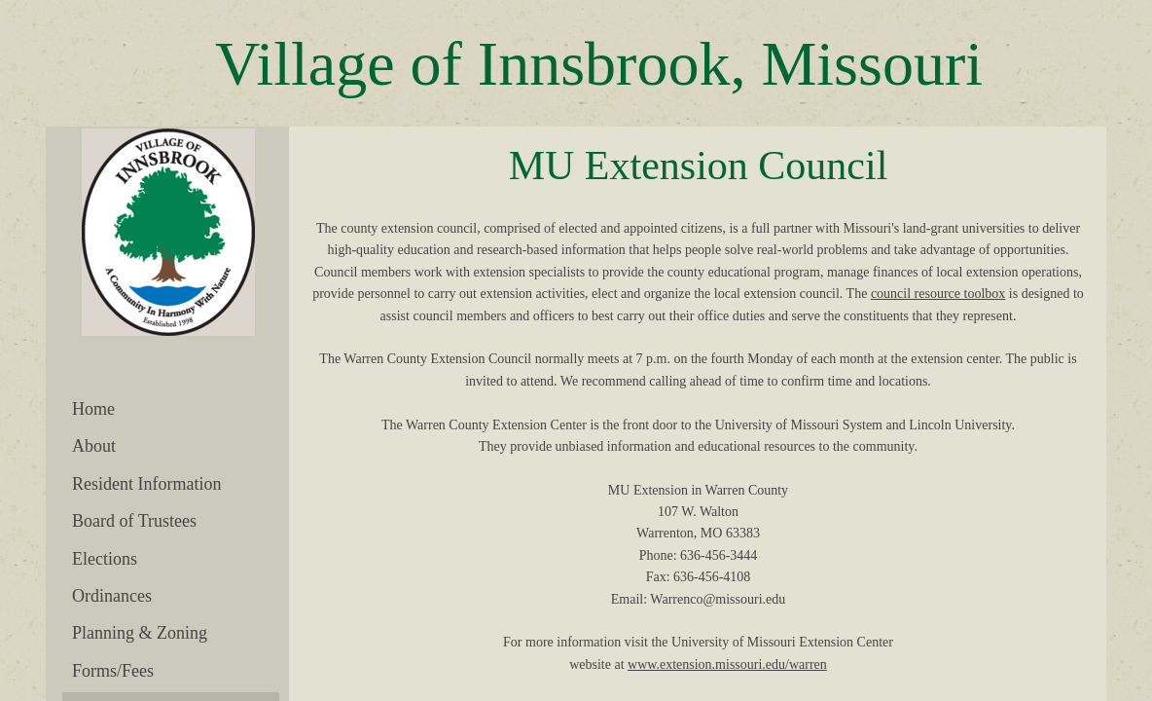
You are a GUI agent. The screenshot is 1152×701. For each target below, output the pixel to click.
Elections (104, 559)
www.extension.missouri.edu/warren (727, 664)
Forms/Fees (113, 671)
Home (93, 409)
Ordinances (112, 596)
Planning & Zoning (139, 633)
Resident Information (146, 484)
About (94, 446)
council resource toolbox (938, 293)
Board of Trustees (134, 521)
